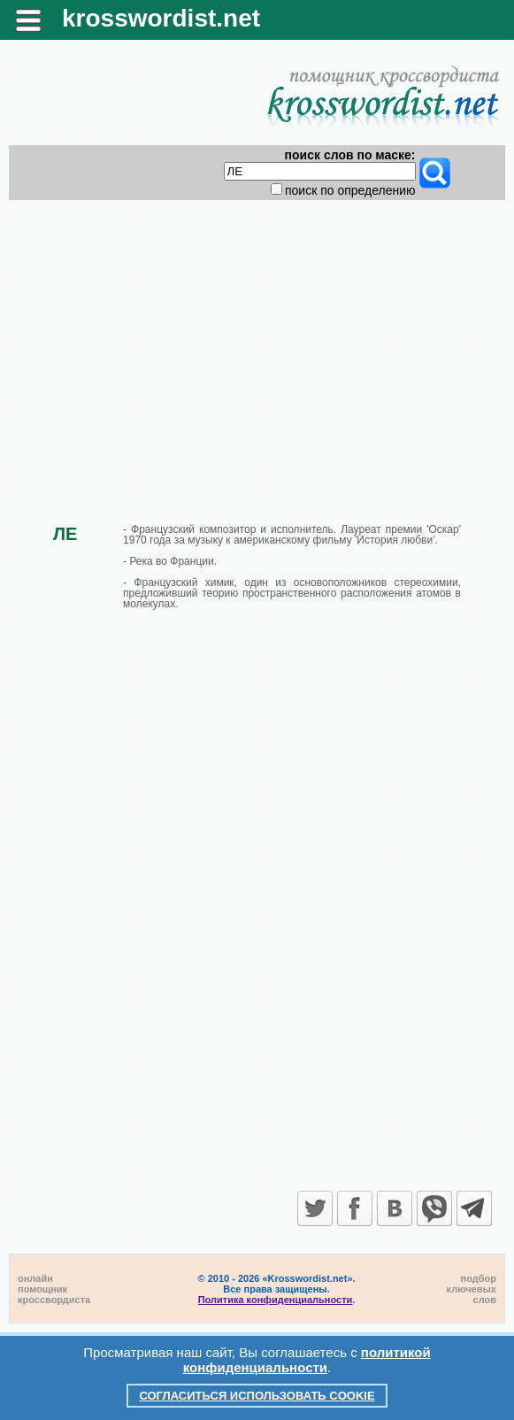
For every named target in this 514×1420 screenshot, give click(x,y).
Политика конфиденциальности (275, 1299)
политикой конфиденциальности (307, 1360)
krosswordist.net (161, 18)
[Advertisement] (257, 347)
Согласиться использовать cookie (256, 1395)
